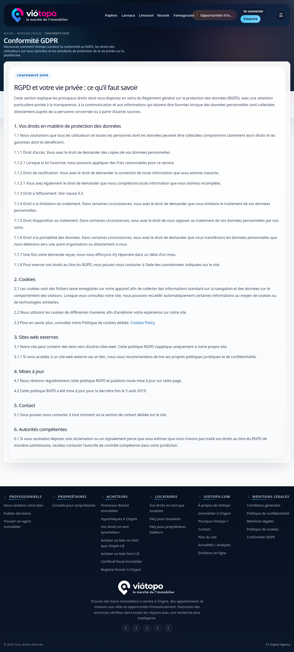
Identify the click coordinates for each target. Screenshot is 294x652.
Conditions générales (263, 505)
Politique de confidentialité (268, 513)
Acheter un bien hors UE (120, 553)
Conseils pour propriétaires (74, 505)
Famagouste (182, 15)
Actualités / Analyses (214, 544)
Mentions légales (260, 521)
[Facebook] (126, 628)
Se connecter (253, 11)
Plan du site (207, 537)
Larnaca (128, 15)
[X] (147, 628)
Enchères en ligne (212, 553)
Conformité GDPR (261, 537)
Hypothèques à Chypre (119, 518)
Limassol (145, 15)
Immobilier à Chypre (214, 513)
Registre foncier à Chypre (121, 569)
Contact (204, 529)
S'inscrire (250, 19)
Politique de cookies (263, 529)
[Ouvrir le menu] (281, 15)
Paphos (110, 15)
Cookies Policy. (142, 322)
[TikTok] (168, 628)
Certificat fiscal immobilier (121, 561)
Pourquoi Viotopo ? (213, 521)
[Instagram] (136, 628)
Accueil (9, 33)
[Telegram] (157, 628)
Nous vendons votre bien (23, 505)
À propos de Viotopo (214, 505)
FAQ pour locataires (165, 518)
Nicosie (163, 15)
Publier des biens (17, 513)
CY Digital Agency (278, 644)
